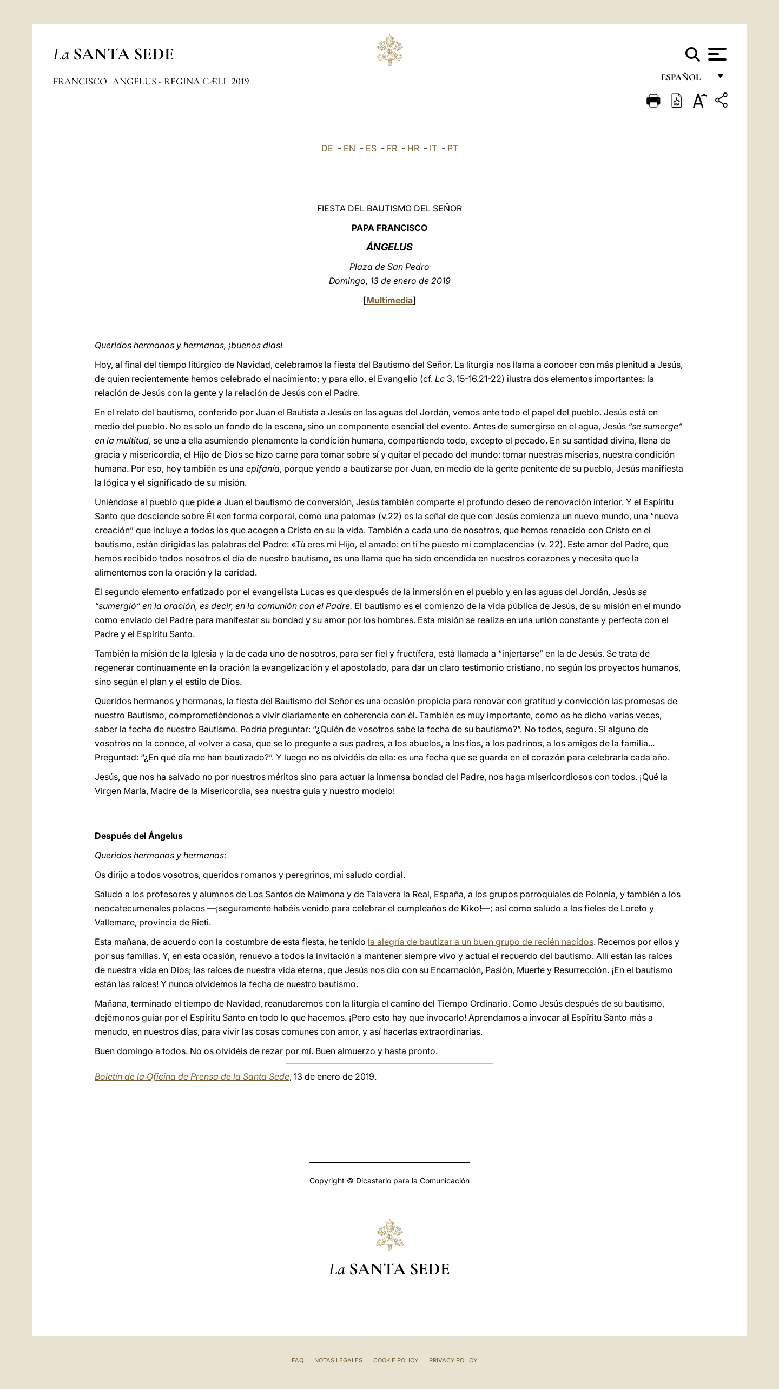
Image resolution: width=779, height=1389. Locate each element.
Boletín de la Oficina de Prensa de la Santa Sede (192, 1076)
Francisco (81, 81)
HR (413, 148)
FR (392, 148)
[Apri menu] (716, 54)
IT (433, 148)
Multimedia (389, 300)
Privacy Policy (453, 1360)
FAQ (297, 1360)
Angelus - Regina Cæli (170, 81)
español (685, 79)
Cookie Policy (395, 1360)
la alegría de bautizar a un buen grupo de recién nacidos (480, 941)
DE (327, 148)
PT (452, 148)
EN (349, 148)
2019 (240, 81)
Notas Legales (338, 1360)
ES (371, 148)
